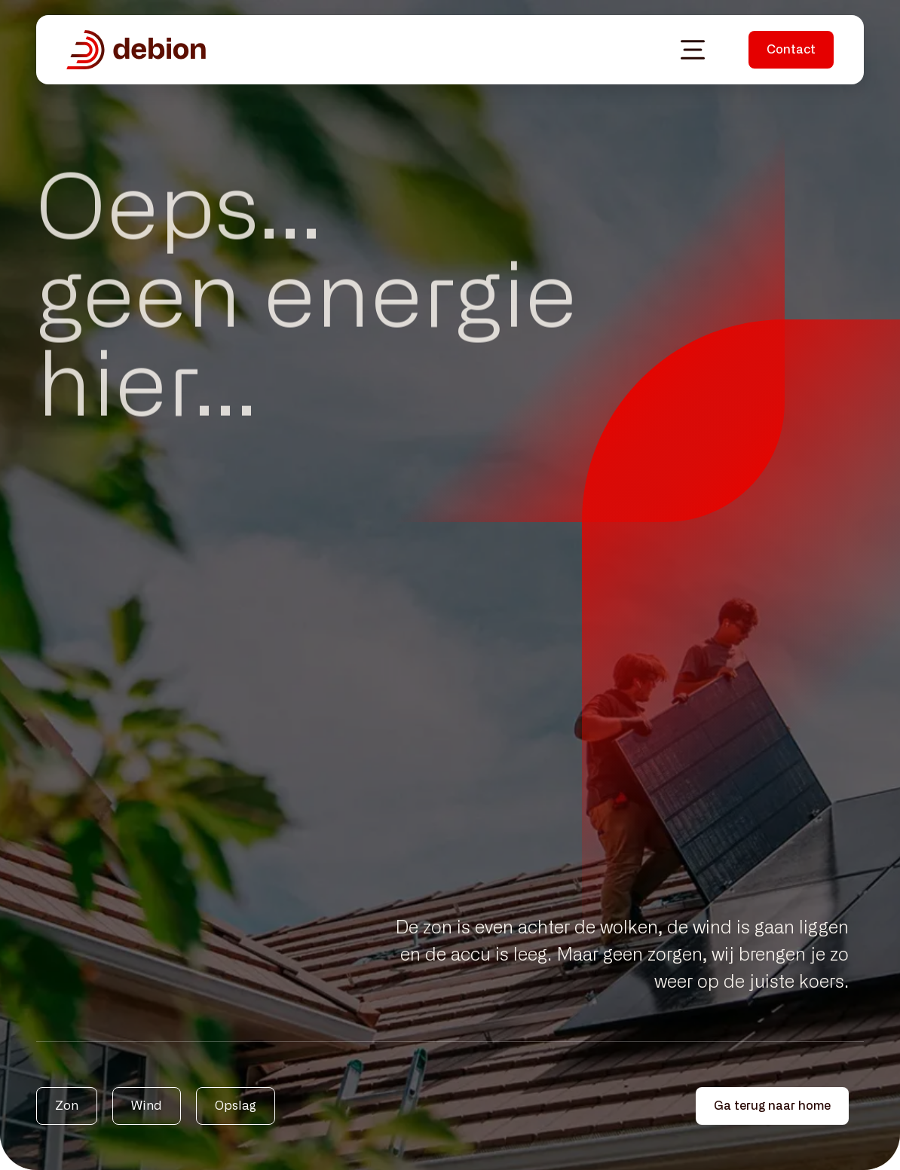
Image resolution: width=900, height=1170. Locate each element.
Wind (146, 1106)
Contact (791, 50)
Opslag (235, 1106)
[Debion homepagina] (136, 49)
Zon (66, 1106)
